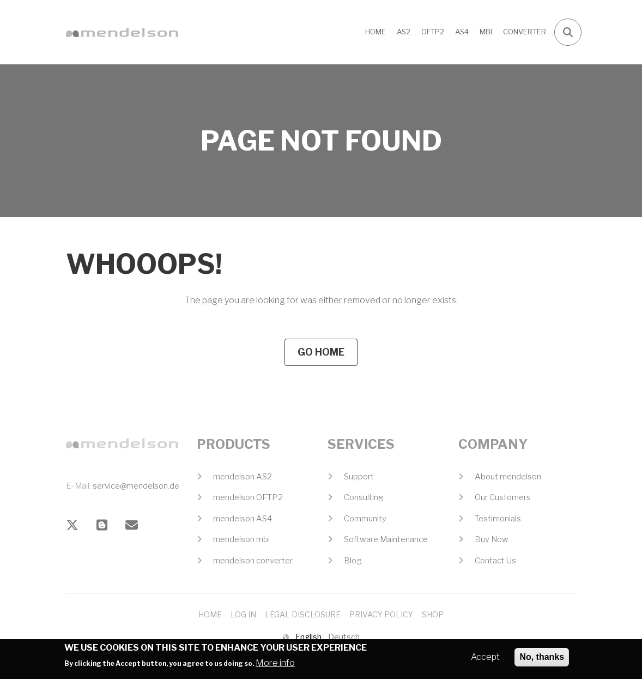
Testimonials (498, 519)
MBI (486, 31)
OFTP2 (432, 31)
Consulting (364, 497)
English (308, 636)
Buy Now (491, 539)
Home (375, 31)
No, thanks (541, 659)
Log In (243, 614)
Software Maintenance (386, 539)
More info (275, 665)
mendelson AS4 (242, 519)
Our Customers (503, 497)
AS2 (403, 31)
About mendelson (508, 477)
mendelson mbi (241, 539)
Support (359, 477)
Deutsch (344, 636)
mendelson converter (253, 561)
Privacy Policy (381, 614)
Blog (353, 561)
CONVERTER (524, 31)
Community (365, 519)
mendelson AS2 (242, 477)
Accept (485, 659)
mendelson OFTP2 (248, 497)
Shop (433, 614)
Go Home (321, 352)
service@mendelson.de (136, 486)
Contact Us (495, 561)
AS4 (462, 31)
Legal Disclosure (303, 614)
